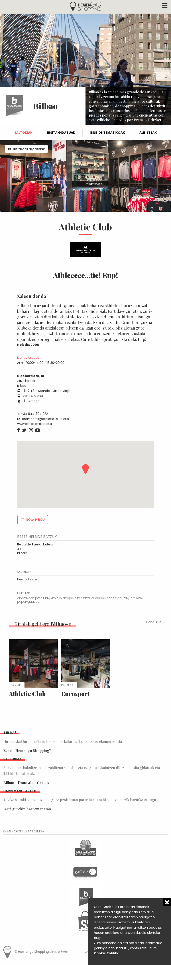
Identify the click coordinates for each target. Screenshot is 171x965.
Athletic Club (27, 694)
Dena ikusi (154, 622)
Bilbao (35, 548)
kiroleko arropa (62, 598)
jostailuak (42, 598)
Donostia (25, 782)
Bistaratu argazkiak (29, 149)
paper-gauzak (117, 598)
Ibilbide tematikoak (107, 132)
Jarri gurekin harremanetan (27, 809)
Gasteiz (43, 782)
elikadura (98, 598)
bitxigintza (82, 598)
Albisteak (148, 132)
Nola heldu (35, 519)
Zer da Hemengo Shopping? (27, 750)
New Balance (27, 579)
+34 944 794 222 (34, 414)
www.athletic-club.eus (34, 424)
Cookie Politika (106, 953)
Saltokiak (23, 132)
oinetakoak (25, 598)
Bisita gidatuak (61, 132)
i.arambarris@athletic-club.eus (45, 419)
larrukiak (136, 598)
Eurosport (75, 694)
